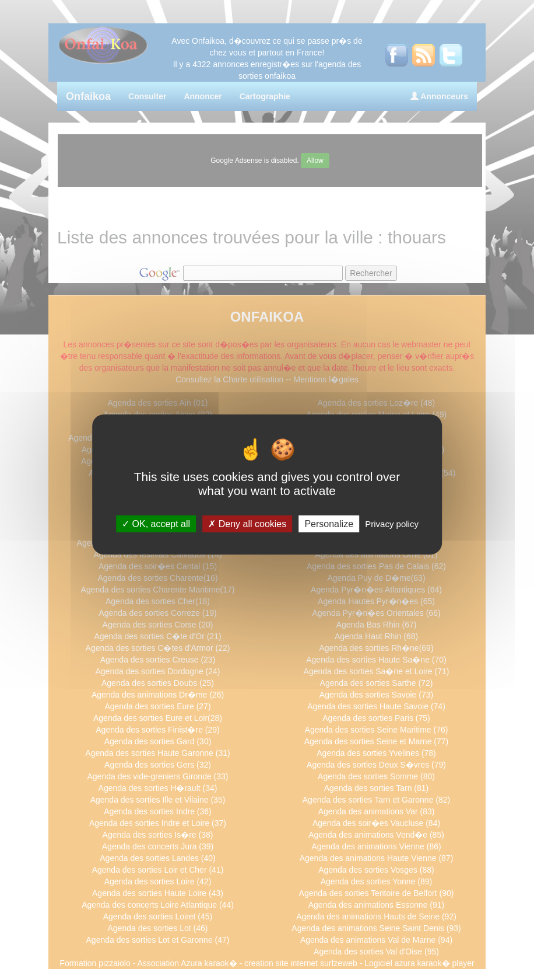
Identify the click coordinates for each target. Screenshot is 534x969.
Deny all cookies (247, 524)
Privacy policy (392, 524)
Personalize (328, 524)
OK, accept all (156, 524)
